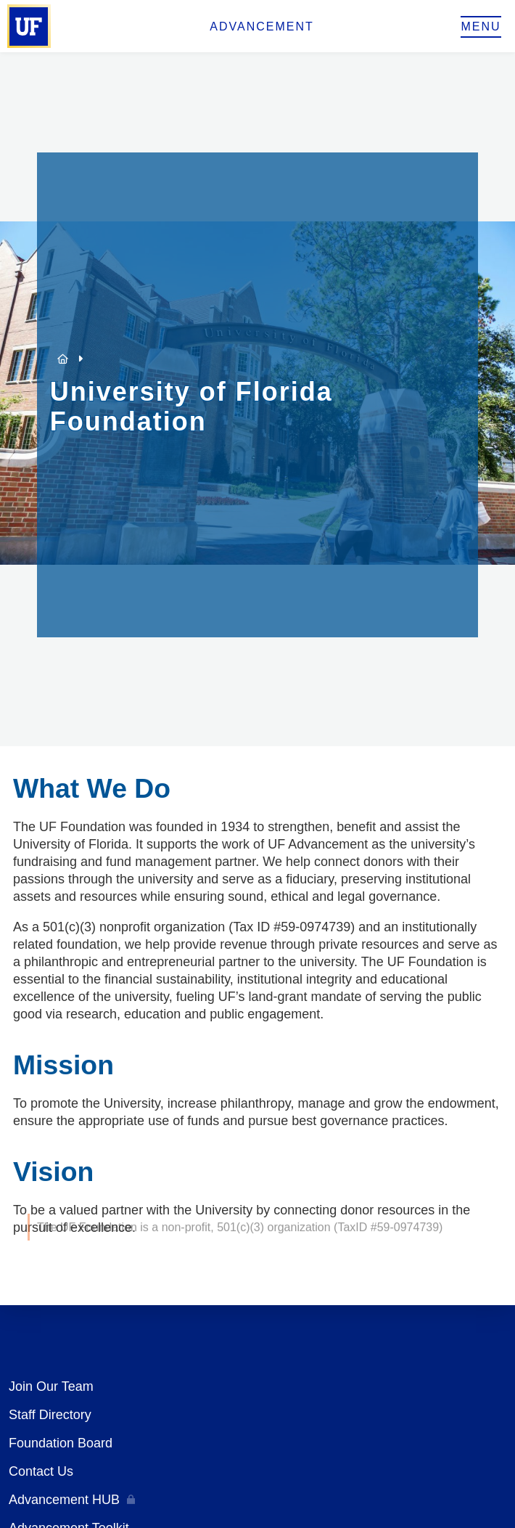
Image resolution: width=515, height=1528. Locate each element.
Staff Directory (50, 1415)
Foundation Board (60, 1443)
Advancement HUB (64, 1499)
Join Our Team (51, 1386)
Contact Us (41, 1471)
